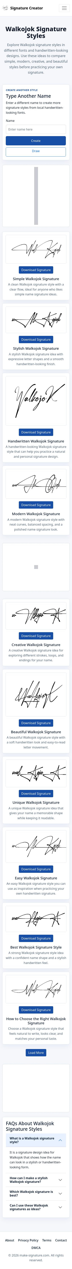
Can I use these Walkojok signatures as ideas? (29, 1207)
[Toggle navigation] (64, 8)
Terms (46, 1240)
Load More (36, 1053)
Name (10, 121)
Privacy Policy (28, 1240)
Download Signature (36, 270)
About (9, 1240)
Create (36, 141)
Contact (61, 1240)
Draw (36, 151)
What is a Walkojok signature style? (32, 1140)
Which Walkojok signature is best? (31, 1193)
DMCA (36, 1248)
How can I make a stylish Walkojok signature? (29, 1180)
